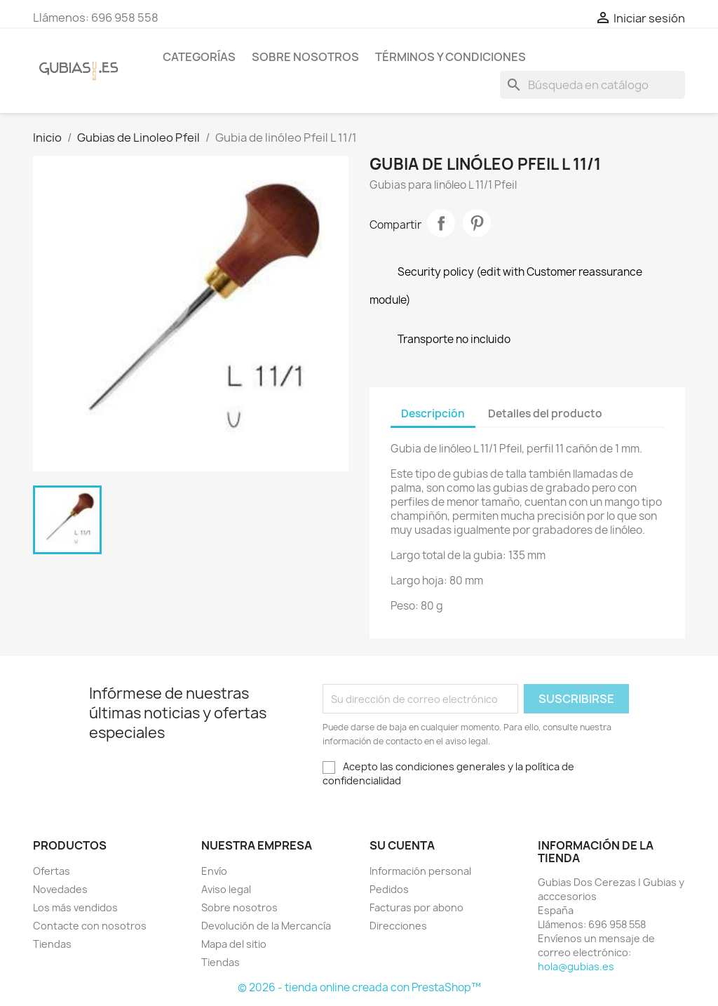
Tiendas (52, 944)
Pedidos (389, 889)
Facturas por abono (416, 907)
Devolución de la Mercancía (266, 925)
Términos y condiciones (450, 57)
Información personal (420, 871)
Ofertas (51, 871)
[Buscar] (592, 85)
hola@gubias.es (576, 966)
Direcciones (398, 925)
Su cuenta (402, 845)
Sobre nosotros (305, 57)
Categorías (199, 57)
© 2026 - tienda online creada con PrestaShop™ (359, 987)
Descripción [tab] (433, 413)
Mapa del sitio (233, 944)
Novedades (60, 889)
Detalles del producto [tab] (545, 413)
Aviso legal (226, 889)
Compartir (441, 223)
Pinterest (477, 223)
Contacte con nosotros (90, 925)
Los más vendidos (75, 907)
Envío (214, 871)
